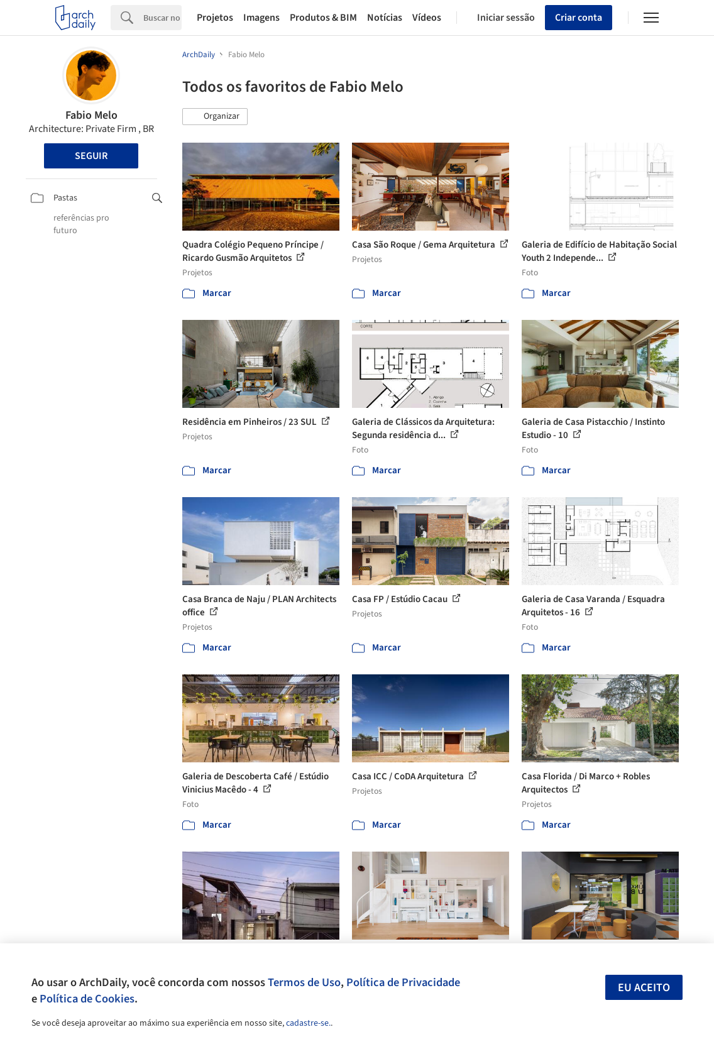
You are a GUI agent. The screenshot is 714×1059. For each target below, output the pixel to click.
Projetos (215, 18)
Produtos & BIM (323, 18)
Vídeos (426, 18)
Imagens (261, 18)
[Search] (162, 17)
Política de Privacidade (403, 982)
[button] (215, 117)
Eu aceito (644, 988)
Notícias (384, 18)
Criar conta (578, 18)
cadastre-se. (308, 1023)
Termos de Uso (304, 982)
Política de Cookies (87, 998)
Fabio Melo (91, 115)
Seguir (91, 156)
